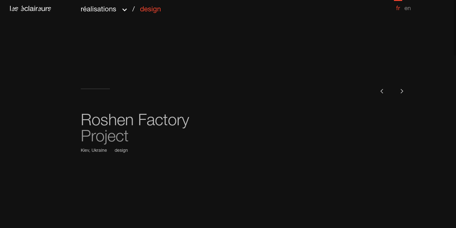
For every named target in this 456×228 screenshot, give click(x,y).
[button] (121, 7)
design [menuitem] (150, 9)
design (121, 151)
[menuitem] (398, 6)
